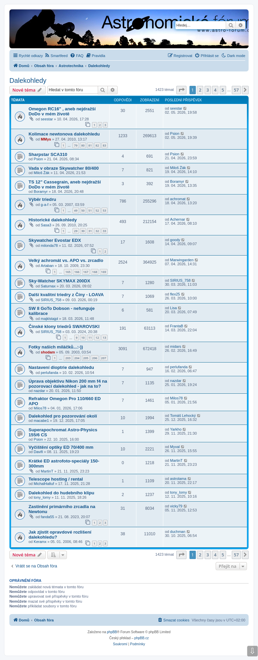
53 (104, 210)
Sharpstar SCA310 (48, 154)
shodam (48, 352)
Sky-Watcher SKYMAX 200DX (59, 280)
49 (75, 210)
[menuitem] (56, 56)
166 (76, 272)
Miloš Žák (41, 173)
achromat (177, 199)
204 (76, 358)
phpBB (112, 632)
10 (83, 337)
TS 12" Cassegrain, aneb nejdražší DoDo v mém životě (65, 184)
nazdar (39, 391)
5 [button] (223, 90)
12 (97, 337)
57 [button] (236, 90)
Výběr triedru (42, 199)
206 (94, 358)
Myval (175, 447)
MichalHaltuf (44, 484)
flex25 (175, 294)
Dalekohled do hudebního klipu (61, 492)
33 (104, 231)
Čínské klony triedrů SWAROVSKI (64, 326)
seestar (47, 119)
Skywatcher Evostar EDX (55, 240)
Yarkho (175, 429)
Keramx (40, 542)
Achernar (177, 219)
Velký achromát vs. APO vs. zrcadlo (66, 260)
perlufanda (49, 373)
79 (75, 145)
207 (103, 358)
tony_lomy (42, 497)
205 (85, 358)
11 (90, 337)
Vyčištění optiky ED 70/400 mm (61, 447)
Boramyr (41, 191)
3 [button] (208, 90)
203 (67, 358)
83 (104, 145)
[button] (181, 90)
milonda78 (49, 245)
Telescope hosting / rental (56, 479)
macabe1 (41, 421)
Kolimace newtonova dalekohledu (64, 133)
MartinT (47, 471)
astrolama (178, 479)
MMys (46, 139)
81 (90, 145)
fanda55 (47, 517)
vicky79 (176, 506)
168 (94, 272)
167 (85, 272)
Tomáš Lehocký (183, 416)
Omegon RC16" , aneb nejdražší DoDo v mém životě (62, 111)
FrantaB (176, 326)
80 (83, 145)
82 (97, 145)
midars (175, 346)
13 (104, 337)
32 (97, 231)
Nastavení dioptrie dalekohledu (61, 367)
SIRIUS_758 (180, 280)
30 (83, 231)
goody (175, 240)
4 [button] (215, 90)
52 (97, 210)
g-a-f (44, 205)
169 (103, 272)
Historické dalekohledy (53, 219)
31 (90, 231)
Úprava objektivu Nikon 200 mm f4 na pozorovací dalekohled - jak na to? (68, 384)
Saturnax (48, 286)
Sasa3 (46, 225)
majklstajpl (49, 319)
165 (67, 272)
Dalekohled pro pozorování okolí (63, 416)
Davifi (38, 452)
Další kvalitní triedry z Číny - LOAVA (66, 294)
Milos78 (40, 408)
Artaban (47, 266)
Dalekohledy (27, 80)
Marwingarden (182, 260)
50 (83, 210)
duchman (177, 532)
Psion (174, 133)
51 (90, 210)
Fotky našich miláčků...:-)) (56, 346)
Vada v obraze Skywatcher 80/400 (64, 168)
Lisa (173, 308)
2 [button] (200, 90)
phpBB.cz (141, 638)
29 (75, 231)
